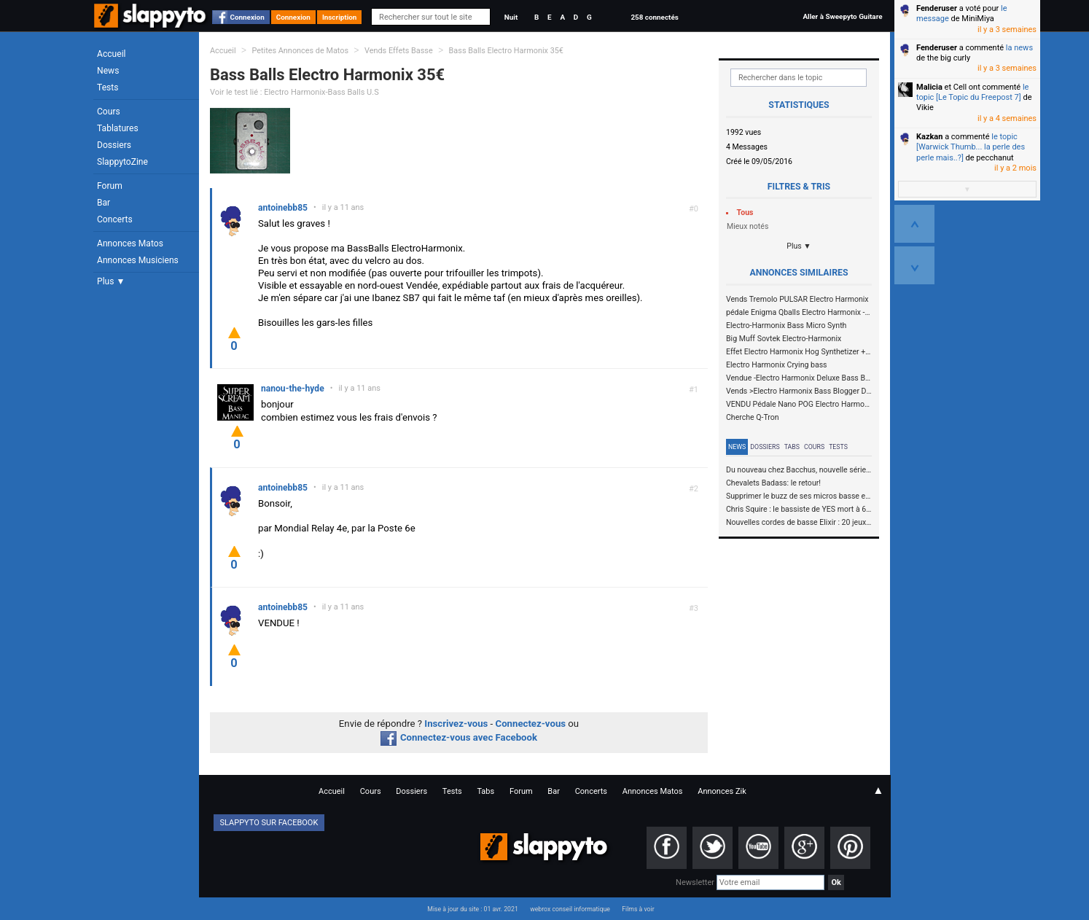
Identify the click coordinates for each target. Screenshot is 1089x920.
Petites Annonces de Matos (299, 50)
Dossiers (114, 145)
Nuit (511, 17)
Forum (109, 186)
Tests (107, 87)
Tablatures (117, 128)
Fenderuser (936, 8)
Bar (103, 203)
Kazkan (929, 136)
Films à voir (638, 909)
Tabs (792, 447)
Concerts (115, 219)
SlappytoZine (122, 162)
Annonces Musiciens (138, 260)
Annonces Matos (130, 243)
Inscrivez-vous (456, 723)
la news (1019, 47)
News (108, 71)
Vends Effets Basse (398, 50)
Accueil (111, 54)
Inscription (339, 17)
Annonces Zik (722, 791)
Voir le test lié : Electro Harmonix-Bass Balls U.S (294, 92)
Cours (108, 111)
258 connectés (654, 17)
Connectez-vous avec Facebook (458, 737)
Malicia (929, 87)
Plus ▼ (111, 281)
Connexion (247, 17)
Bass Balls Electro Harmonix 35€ (506, 50)
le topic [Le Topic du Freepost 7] (972, 92)
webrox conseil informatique (570, 909)
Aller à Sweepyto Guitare (842, 16)
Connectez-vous (531, 723)
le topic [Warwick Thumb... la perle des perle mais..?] (970, 147)
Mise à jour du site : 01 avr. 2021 (472, 909)
